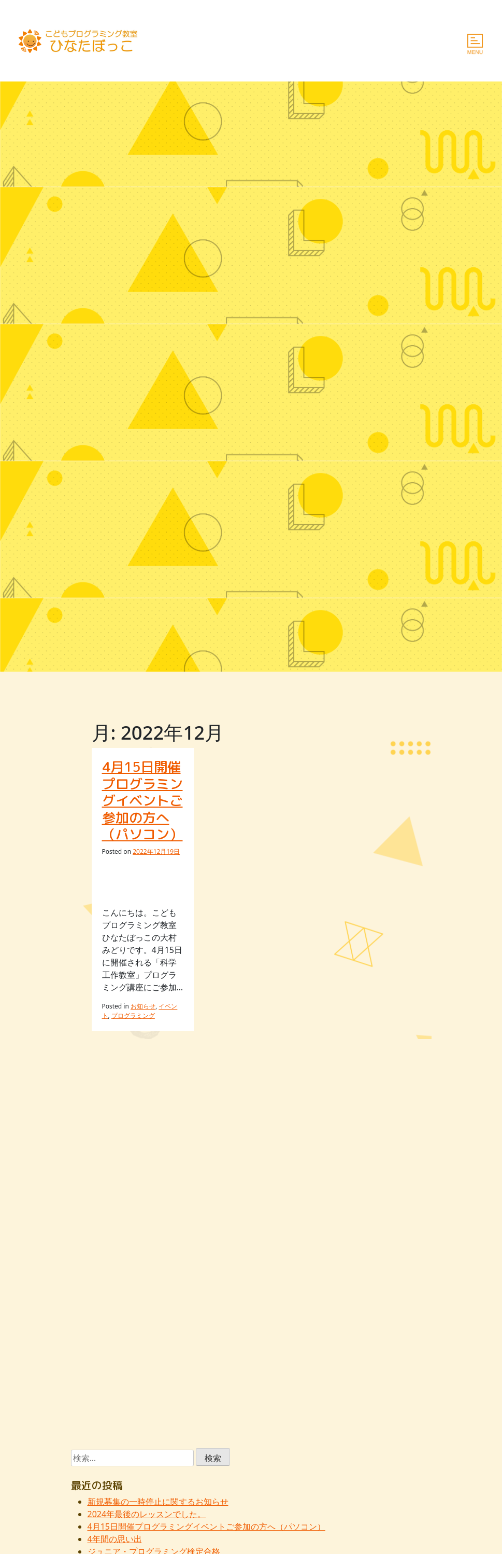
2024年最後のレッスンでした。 (147, 1514)
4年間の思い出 (115, 1539)
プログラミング (133, 1015)
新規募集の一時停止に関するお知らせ (158, 1501)
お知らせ (143, 1006)
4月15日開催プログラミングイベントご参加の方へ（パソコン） (142, 800)
